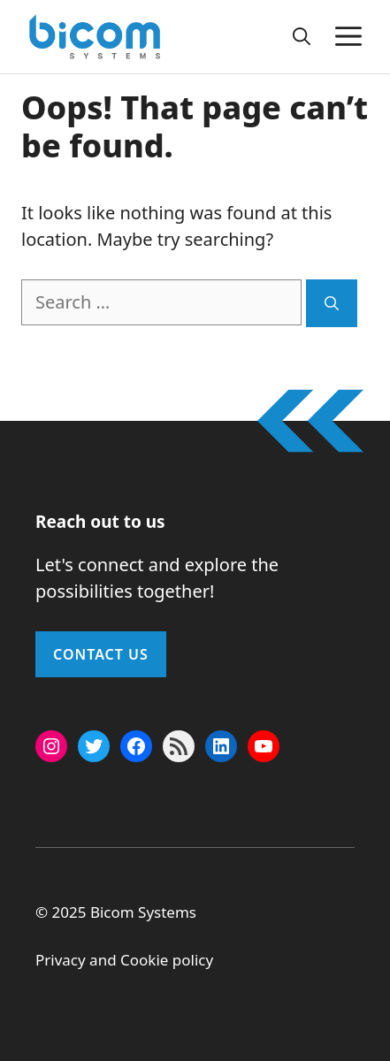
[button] (301, 36)
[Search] (331, 303)
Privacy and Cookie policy (124, 960)
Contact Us (101, 654)
